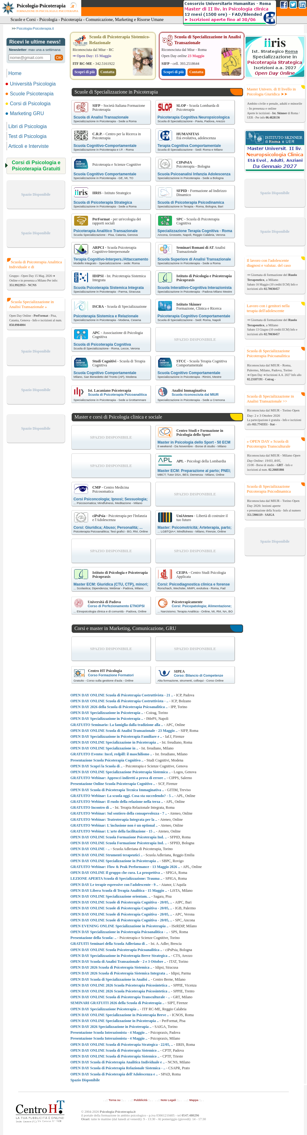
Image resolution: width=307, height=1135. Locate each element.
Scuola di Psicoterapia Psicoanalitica (117, 394)
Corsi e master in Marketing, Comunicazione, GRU (125, 628)
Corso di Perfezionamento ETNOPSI (116, 606)
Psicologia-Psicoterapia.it (35, 28)
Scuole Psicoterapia (29, 93)
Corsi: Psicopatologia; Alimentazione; (202, 606)
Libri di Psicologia (27, 126)
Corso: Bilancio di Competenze (198, 675)
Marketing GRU (25, 113)
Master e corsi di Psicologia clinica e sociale (118, 416)
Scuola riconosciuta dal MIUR (195, 394)
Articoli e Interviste (28, 146)
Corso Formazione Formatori (111, 675)
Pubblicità (140, 1100)
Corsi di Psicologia (28, 103)
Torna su (114, 1100)
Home (15, 73)
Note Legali (168, 1100)
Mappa (193, 1100)
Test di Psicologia (27, 136)
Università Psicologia (31, 83)
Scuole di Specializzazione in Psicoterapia (116, 91)
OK (59, 57)
